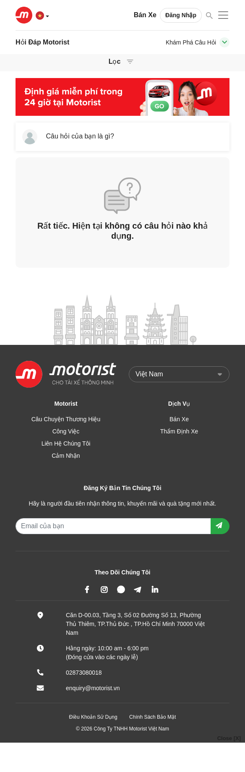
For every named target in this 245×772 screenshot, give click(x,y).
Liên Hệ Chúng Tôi (66, 443)
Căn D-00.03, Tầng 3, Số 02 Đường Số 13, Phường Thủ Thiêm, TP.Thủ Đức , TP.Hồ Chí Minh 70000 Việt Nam (135, 624)
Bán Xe (145, 14)
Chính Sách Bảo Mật (152, 717)
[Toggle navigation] (224, 42)
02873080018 (84, 672)
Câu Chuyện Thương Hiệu (66, 419)
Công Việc (66, 431)
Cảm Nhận (66, 455)
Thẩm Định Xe (179, 431)
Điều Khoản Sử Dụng (93, 717)
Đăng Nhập (180, 15)
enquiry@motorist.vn (93, 688)
